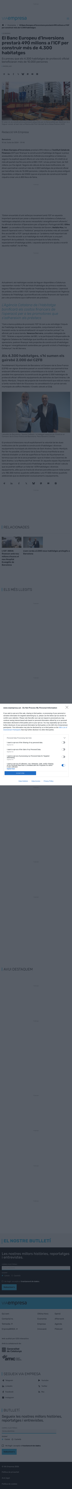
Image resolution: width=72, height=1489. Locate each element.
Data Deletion (23, 781)
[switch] (63, 742)
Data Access (35, 781)
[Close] (68, 708)
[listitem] (36, 738)
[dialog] (36, 744)
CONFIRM (20, 773)
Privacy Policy (48, 781)
